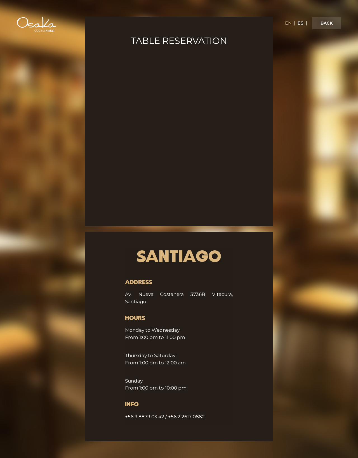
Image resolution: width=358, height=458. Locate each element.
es (300, 23)
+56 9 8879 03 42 (144, 416)
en (288, 23)
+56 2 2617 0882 (186, 416)
